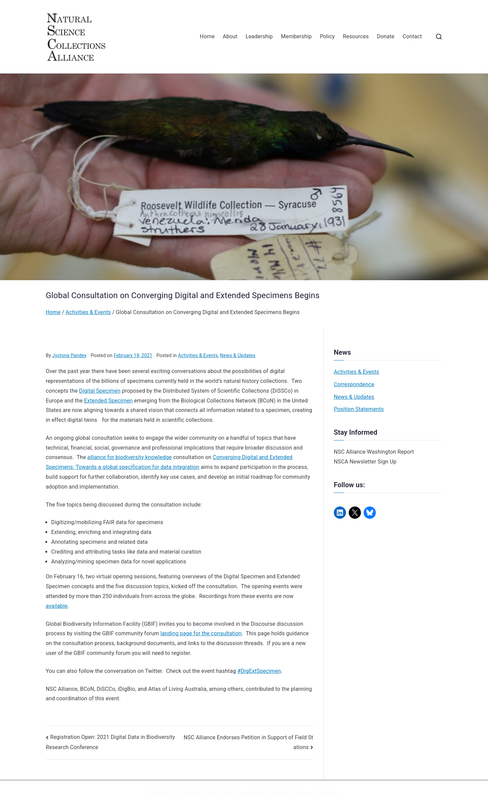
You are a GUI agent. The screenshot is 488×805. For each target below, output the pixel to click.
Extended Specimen (108, 400)
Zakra (299, 792)
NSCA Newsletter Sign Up (365, 461)
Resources (356, 36)
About (230, 36)
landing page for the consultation (200, 633)
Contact (412, 36)
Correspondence (354, 384)
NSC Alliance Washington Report (374, 452)
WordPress (327, 792)
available (56, 606)
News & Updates (238, 355)
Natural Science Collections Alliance (225, 792)
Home (207, 36)
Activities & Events (198, 355)
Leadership (259, 36)
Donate (385, 36)
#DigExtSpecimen (259, 671)
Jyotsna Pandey (69, 355)
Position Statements (359, 409)
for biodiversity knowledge (129, 457)
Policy (327, 36)
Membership (296, 36)
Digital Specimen (99, 391)
